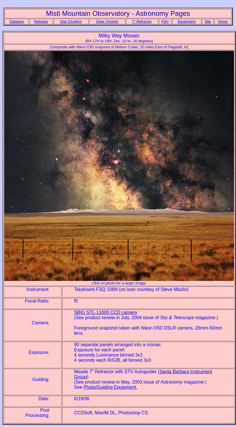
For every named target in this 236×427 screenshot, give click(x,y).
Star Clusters (71, 21)
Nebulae (41, 21)
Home (223, 21)
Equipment (187, 21)
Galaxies (16, 21)
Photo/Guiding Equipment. (110, 387)
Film (165, 21)
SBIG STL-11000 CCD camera (105, 312)
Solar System (107, 21)
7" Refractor (142, 21)
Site (207, 21)
